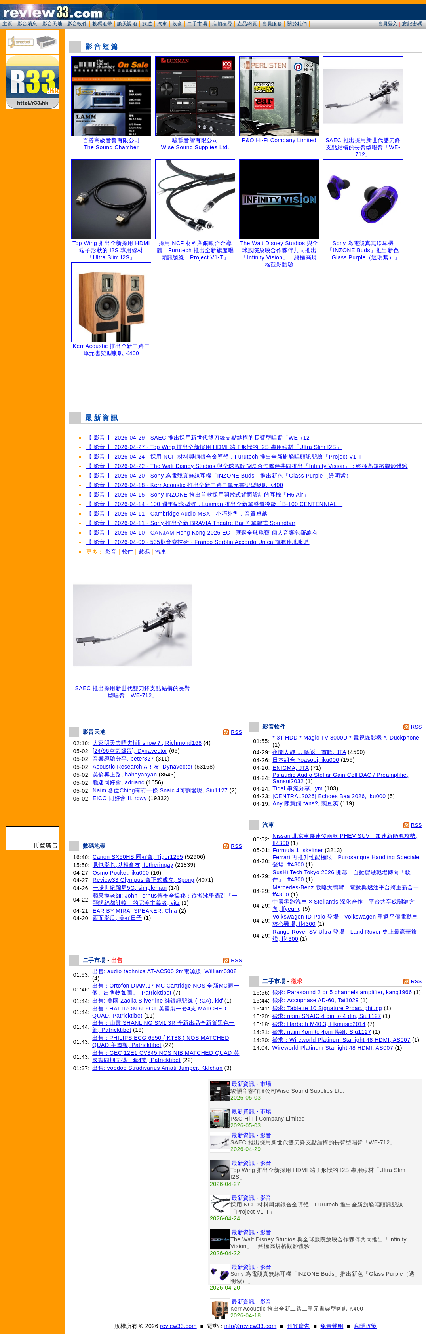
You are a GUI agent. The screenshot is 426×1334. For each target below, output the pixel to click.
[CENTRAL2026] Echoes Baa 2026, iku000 (329, 796)
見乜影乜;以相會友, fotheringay (133, 865)
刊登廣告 (298, 1326)
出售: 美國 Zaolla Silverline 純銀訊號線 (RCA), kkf (157, 1000)
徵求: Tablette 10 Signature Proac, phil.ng (327, 1008)
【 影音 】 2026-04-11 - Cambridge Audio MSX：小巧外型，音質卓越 (177, 513)
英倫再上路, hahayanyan (125, 774)
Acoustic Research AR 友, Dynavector (143, 766)
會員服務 (272, 24)
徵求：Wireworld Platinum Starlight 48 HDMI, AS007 (341, 1040)
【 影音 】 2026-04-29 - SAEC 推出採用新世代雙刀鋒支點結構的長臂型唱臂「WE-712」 (201, 437)
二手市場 (197, 24)
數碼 (144, 551)
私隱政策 (365, 1326)
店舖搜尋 (222, 24)
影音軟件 (77, 24)
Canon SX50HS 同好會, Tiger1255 (138, 857)
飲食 (177, 24)
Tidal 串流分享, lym (297, 788)
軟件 (127, 551)
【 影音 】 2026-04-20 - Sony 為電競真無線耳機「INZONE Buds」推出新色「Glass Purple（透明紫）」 (222, 475)
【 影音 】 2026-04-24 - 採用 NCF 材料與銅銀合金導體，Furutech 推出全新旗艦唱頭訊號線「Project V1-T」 (227, 456)
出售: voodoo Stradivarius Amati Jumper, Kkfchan (157, 1068)
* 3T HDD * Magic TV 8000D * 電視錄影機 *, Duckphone (345, 738)
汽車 (162, 24)
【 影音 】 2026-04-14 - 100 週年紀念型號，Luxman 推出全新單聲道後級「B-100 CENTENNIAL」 (214, 504)
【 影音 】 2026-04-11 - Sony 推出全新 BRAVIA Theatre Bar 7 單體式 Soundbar (190, 523)
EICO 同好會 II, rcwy (120, 798)
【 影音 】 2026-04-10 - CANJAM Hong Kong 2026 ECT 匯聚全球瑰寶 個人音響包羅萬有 (202, 532)
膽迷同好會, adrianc (119, 782)
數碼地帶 (102, 24)
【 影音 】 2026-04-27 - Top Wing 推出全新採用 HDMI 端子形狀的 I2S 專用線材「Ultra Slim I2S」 (214, 447)
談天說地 (127, 24)
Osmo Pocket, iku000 (121, 873)
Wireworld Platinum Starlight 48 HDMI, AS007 (333, 1048)
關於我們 (297, 24)
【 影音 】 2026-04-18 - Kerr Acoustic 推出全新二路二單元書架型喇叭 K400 (184, 485)
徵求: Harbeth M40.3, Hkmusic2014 (319, 1024)
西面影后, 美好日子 (117, 918)
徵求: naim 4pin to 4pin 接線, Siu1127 (321, 1032)
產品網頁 (247, 24)
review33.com (178, 1326)
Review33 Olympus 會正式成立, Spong (143, 880)
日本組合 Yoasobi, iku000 (305, 760)
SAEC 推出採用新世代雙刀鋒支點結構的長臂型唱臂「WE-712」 (132, 689)
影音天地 (52, 24)
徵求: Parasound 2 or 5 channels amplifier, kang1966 (342, 992)
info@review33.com (250, 1326)
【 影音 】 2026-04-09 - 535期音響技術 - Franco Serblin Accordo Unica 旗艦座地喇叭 (198, 542)
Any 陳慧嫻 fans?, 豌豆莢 (305, 803)
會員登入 (388, 24)
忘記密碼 (412, 24)
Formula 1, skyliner (297, 850)
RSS (236, 732)
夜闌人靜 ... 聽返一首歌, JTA (309, 752)
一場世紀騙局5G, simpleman (130, 888)
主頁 (7, 24)
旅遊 (147, 24)
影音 (111, 551)
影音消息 (27, 24)
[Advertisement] (246, 385)
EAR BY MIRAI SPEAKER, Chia (136, 911)
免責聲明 (331, 1326)
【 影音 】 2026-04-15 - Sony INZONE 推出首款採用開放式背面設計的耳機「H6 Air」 (197, 494)
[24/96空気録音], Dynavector (130, 751)
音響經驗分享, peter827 (123, 758)
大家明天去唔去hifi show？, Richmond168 (147, 743)
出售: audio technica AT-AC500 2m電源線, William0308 (164, 971)
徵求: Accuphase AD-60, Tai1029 (315, 1000)
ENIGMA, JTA (290, 768)
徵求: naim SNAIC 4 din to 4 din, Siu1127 (326, 1016)
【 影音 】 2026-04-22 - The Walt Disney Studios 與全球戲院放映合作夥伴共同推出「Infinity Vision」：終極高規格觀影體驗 (247, 466)
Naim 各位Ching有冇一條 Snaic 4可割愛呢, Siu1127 (160, 790)
